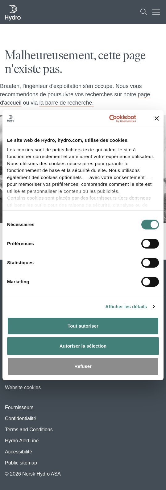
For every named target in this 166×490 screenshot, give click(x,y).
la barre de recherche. (66, 103)
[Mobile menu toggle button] (157, 12)
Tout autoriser (83, 326)
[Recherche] (143, 12)
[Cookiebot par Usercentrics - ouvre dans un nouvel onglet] (116, 119)
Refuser (83, 366)
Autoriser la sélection (83, 346)
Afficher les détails (126, 306)
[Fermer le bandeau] (157, 118)
